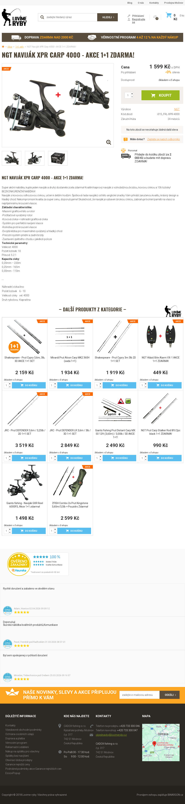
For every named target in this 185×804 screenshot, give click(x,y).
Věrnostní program (132, 37)
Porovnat (132, 150)
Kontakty (154, 2)
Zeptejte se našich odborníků (163, 139)
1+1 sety (19, 47)
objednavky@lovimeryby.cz (111, 734)
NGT (177, 109)
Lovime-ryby (18, 17)
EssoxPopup (12, 773)
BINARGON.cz (175, 794)
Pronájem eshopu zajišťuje (152, 794)
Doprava (42, 37)
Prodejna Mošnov (173, 2)
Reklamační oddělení (17, 747)
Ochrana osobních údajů (19, 734)
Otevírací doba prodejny (18, 760)
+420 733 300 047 (127, 730)
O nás (141, 2)
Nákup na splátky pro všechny (22, 751)
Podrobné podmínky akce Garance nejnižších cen (33, 768)
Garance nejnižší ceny (17, 764)
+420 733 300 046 (129, 726)
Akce (10, 47)
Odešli (169, 694)
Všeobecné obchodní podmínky (23, 729)
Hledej (107, 17)
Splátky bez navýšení (17, 755)
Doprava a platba (15, 738)
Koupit (165, 95)
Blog (129, 2)
